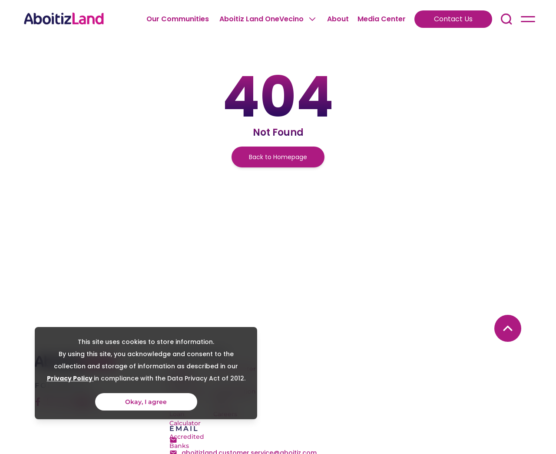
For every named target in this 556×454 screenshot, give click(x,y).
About (338, 19)
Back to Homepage (278, 157)
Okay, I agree (145, 402)
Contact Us (453, 19)
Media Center (381, 19)
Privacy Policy (69, 378)
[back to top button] (507, 328)
